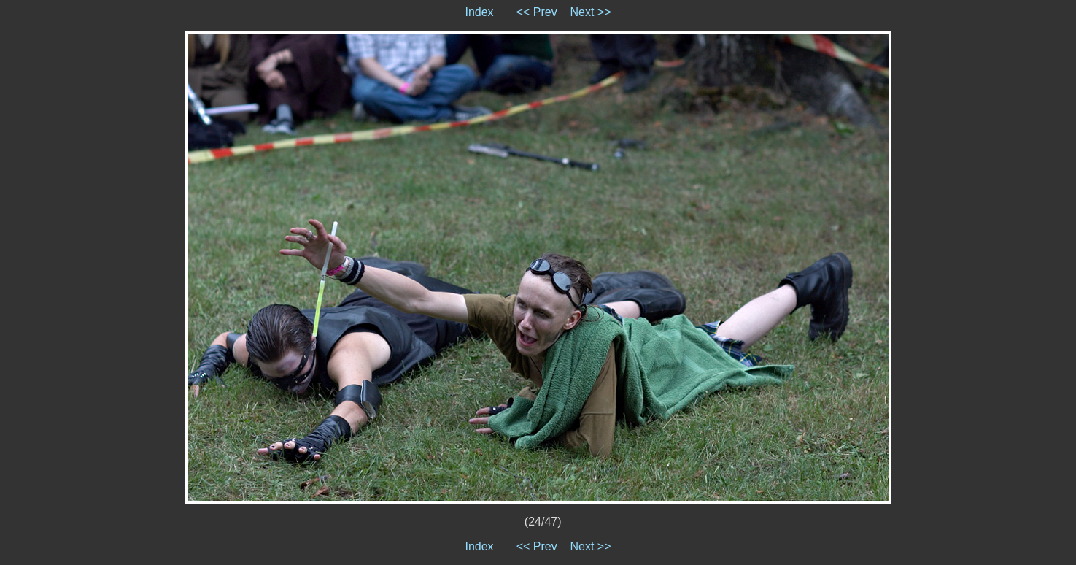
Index (479, 12)
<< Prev (536, 12)
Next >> (590, 12)
